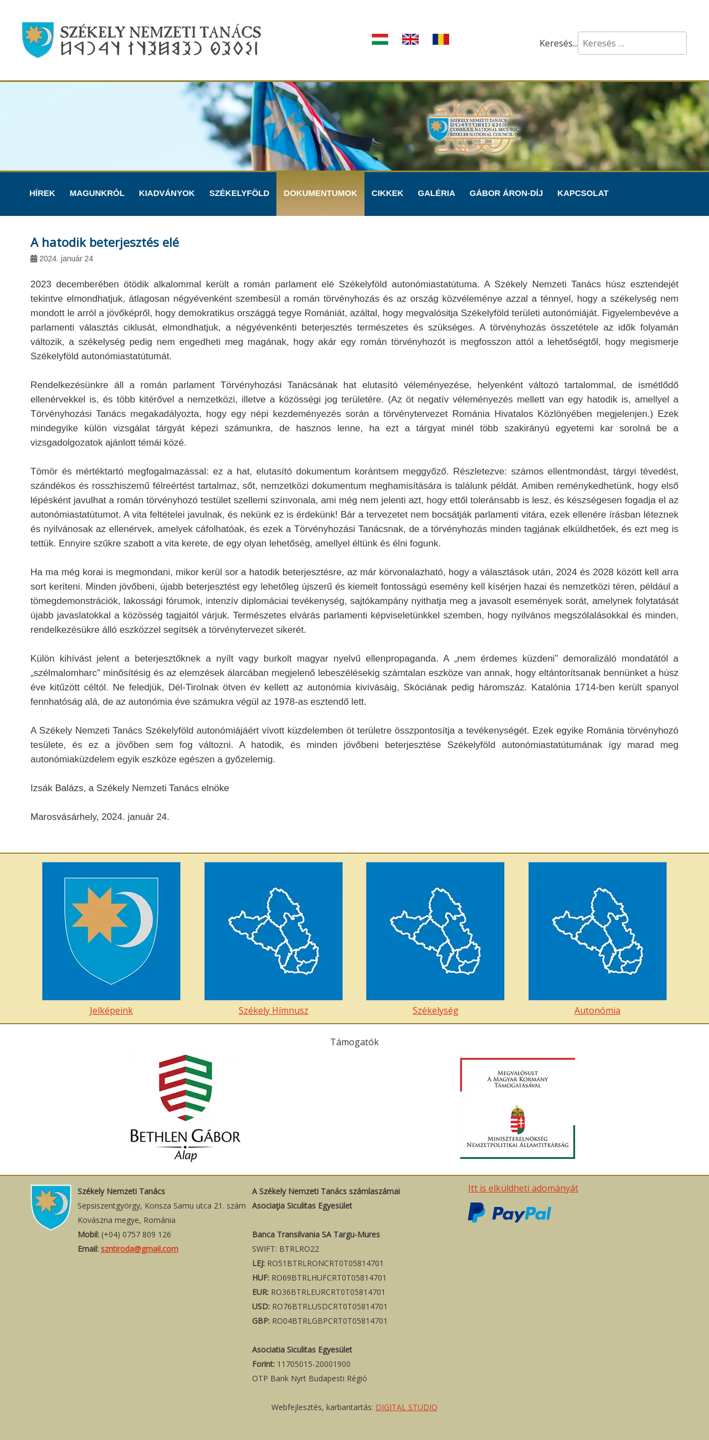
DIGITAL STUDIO (407, 1407)
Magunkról (97, 193)
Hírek (42, 193)
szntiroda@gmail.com (139, 1248)
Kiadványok (167, 193)
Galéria (436, 193)
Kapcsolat (582, 193)
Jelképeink (111, 939)
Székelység (435, 939)
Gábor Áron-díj (506, 193)
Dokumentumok (320, 193)
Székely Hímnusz (273, 939)
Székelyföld (239, 193)
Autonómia (597, 939)
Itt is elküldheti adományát (523, 1188)
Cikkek (388, 193)
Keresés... (559, 43)
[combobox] (632, 43)
